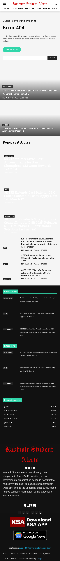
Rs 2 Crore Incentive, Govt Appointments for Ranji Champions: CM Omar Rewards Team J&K (27, 164)
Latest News (7, 86)
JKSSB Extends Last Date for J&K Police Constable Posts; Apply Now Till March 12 (30, 195)
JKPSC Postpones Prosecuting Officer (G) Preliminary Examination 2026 (38, 258)
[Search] (52, 58)
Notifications (9, 216)
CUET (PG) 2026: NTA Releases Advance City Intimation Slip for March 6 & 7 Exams (36, 273)
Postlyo (39, 558)
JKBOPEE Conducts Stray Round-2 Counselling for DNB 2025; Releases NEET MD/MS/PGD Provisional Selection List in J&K (31, 224)
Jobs (5, 248)
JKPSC (5, 264)
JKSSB (5, 125)
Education (6, 279)
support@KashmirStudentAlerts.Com (35, 548)
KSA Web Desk (26, 250)
